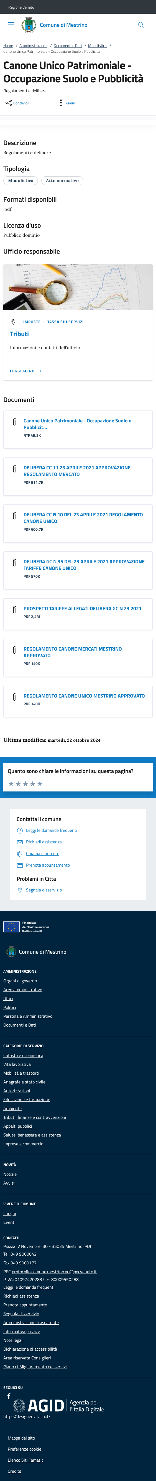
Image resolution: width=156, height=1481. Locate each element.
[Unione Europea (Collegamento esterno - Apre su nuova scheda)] (78, 928)
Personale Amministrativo (27, 1016)
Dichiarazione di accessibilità (30, 1349)
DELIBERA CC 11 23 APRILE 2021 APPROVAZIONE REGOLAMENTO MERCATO (77, 471)
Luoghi (9, 1213)
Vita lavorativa (17, 1064)
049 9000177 (24, 1262)
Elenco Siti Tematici (26, 1460)
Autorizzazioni (16, 1090)
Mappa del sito (21, 1438)
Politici (9, 1007)
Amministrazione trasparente (31, 1322)
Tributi (19, 334)
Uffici (8, 998)
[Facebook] (8, 1395)
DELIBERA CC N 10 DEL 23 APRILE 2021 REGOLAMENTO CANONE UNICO (83, 518)
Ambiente (12, 1108)
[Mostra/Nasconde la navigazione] (11, 24)
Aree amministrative (22, 989)
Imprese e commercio (23, 1143)
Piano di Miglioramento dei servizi (35, 1366)
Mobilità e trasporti (21, 1073)
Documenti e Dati (68, 45)
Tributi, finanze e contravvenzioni (34, 1117)
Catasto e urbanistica (23, 1055)
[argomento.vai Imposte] (32, 322)
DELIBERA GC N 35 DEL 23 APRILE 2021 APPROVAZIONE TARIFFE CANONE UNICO (84, 565)
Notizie (10, 1174)
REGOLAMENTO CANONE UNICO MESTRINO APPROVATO (84, 695)
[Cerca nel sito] (141, 24)
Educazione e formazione (26, 1099)
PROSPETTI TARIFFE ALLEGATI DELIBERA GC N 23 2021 (83, 608)
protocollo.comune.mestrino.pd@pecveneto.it (54, 1271)
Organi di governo (20, 980)
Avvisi (9, 1183)
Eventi (9, 1222)
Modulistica (97, 45)
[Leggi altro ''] (26, 371)
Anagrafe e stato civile (24, 1081)
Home (8, 45)
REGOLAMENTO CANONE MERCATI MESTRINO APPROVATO (73, 652)
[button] (21, 7)
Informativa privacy (21, 1331)
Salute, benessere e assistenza (32, 1135)
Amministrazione (33, 45)
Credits (14, 1471)
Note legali (13, 1340)
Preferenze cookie (24, 1449)
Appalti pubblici (17, 1126)
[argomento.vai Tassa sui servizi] (65, 322)
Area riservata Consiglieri (27, 1357)
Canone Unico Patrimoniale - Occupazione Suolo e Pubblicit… (77, 424)
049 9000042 (24, 1254)
